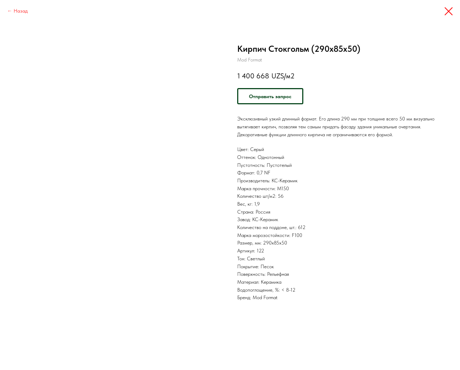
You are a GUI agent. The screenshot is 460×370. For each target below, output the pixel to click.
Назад (21, 11)
